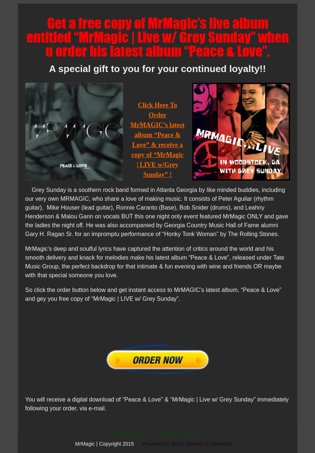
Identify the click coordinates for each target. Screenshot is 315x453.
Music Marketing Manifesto (202, 444)
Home (191, 434)
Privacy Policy (126, 434)
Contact (164, 434)
